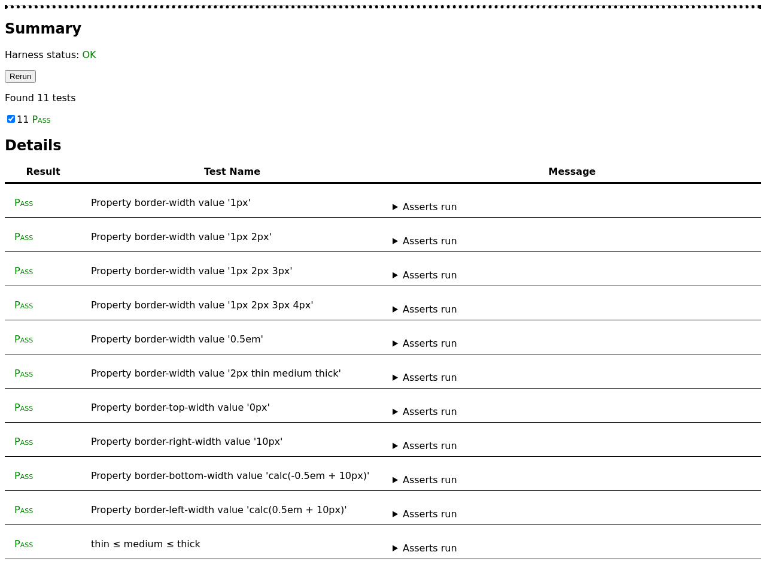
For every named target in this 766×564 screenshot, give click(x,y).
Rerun (20, 76)
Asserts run (430, 207)
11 (29, 119)
